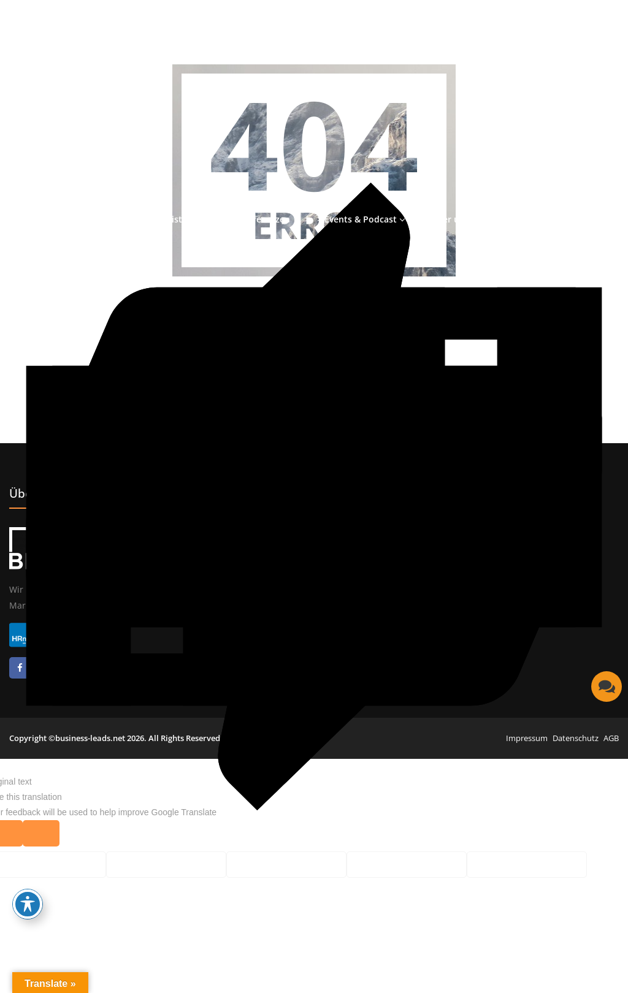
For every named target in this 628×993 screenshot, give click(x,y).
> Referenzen (263, 219)
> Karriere (516, 219)
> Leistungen (182, 219)
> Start (113, 219)
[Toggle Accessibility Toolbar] (27, 904)
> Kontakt (584, 219)
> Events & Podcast (357, 219)
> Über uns (446, 219)
